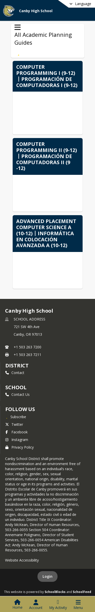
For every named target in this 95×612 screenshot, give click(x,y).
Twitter (14, 424)
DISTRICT (17, 365)
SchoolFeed (82, 592)
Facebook (16, 432)
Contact (14, 372)
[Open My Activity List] (58, 604)
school (15, 387)
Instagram (16, 439)
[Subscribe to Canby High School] (15, 416)
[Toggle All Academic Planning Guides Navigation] (17, 27)
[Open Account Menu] (36, 604)
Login (47, 576)
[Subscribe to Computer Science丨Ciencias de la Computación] (18, 52)
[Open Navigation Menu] (78, 604)
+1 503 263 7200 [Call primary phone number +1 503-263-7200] (27, 347)
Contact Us (17, 394)
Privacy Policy (19, 447)
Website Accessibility (22, 560)
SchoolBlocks (55, 592)
